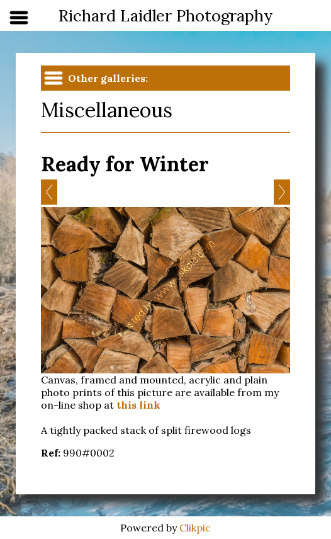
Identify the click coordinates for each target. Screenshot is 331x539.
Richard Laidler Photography (165, 15)
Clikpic (195, 527)
